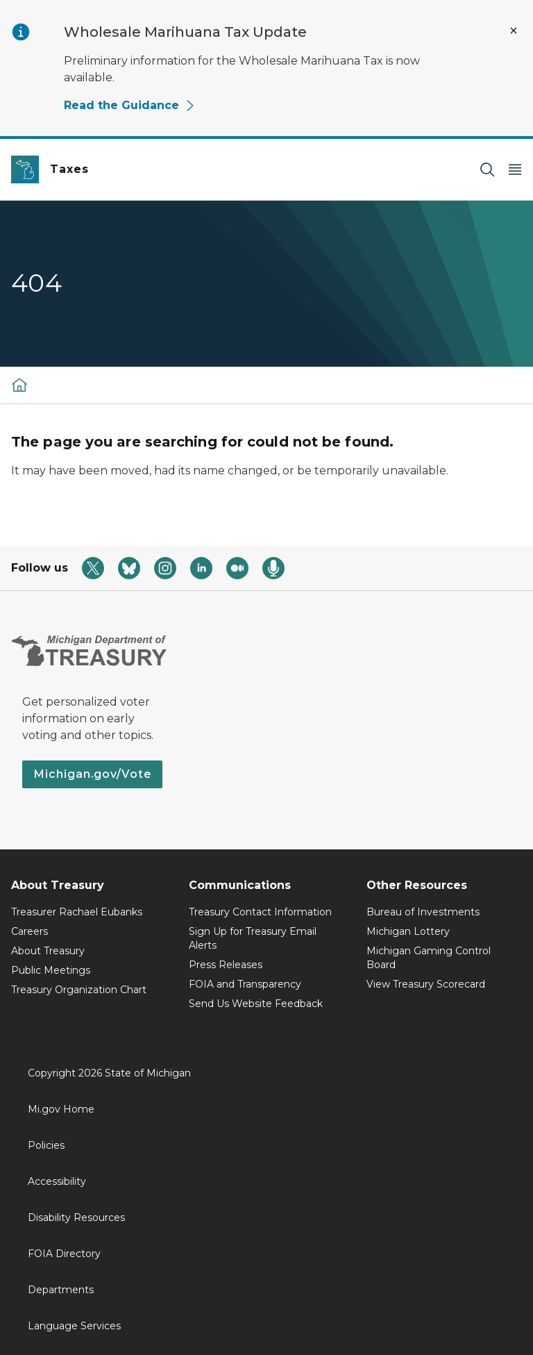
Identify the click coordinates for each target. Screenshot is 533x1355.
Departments (61, 1289)
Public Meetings (50, 970)
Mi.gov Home (61, 1109)
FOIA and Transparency (245, 984)
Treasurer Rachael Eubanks (76, 912)
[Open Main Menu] (515, 169)
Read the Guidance (130, 105)
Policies (46, 1145)
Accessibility (57, 1181)
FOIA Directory (64, 1253)
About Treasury (48, 951)
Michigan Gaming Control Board (428, 958)
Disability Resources (76, 1217)
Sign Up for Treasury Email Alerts (252, 938)
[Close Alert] (513, 30)
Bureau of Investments (423, 912)
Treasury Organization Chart (78, 989)
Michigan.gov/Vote (92, 774)
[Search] (487, 169)
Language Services (74, 1326)
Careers (29, 931)
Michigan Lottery (408, 931)
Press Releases (225, 964)
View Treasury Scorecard (425, 984)
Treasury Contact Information (260, 912)
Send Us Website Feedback (256, 1003)
